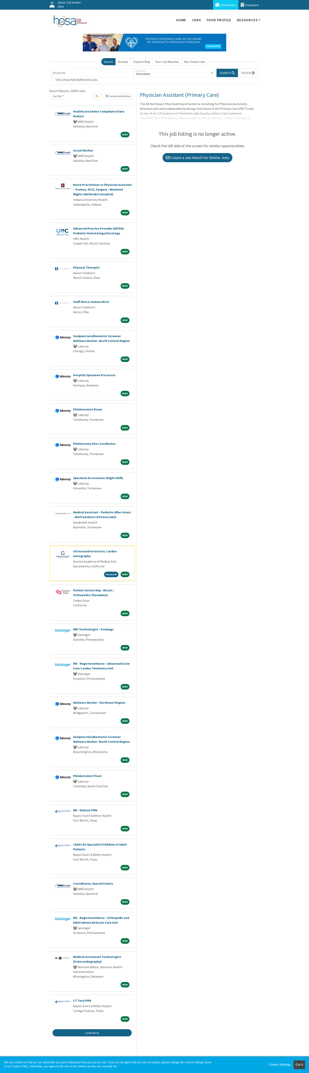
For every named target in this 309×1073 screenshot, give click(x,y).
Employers (250, 4)
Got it (299, 1064)
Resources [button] (247, 20)
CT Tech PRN (82, 1000)
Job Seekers (225, 4)
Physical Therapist (86, 267)
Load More (92, 1033)
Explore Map (141, 62)
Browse (123, 62)
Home (181, 20)
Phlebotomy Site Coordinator (94, 444)
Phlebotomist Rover (87, 409)
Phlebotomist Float (87, 776)
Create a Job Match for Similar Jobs (197, 157)
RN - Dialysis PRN (85, 810)
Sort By (57, 96)
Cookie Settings (280, 1064)
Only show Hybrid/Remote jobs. (77, 80)
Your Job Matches (167, 62)
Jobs (196, 20)
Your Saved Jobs (194, 62)
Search (108, 62)
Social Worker (83, 150)
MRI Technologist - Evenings (93, 629)
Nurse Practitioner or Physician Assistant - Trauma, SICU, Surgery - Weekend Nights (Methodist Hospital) (102, 189)
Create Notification (118, 96)
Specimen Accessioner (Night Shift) (98, 478)
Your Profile (219, 20)
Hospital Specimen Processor (94, 375)
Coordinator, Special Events (93, 883)
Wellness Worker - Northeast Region (99, 702)
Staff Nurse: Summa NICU (91, 302)
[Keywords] (92, 73)
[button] (248, 73)
